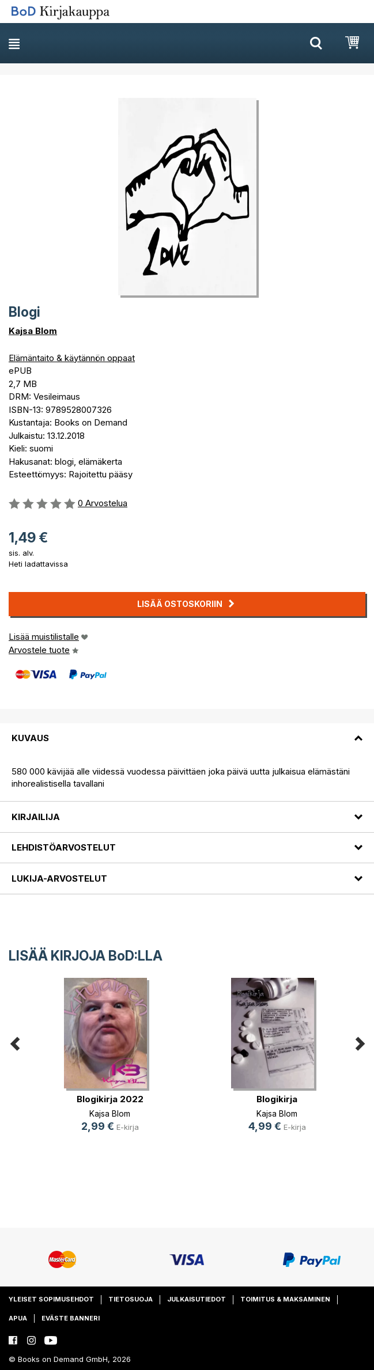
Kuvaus (30, 738)
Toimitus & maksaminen (285, 1299)
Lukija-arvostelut (59, 878)
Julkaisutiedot (196, 1299)
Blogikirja (276, 1099)
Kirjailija (36, 816)
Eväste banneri (70, 1318)
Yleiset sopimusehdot (51, 1299)
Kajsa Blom (33, 330)
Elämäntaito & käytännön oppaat (72, 357)
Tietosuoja (130, 1299)
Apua (18, 1318)
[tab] (187, 731)
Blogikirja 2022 (110, 1099)
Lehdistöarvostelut (64, 847)
